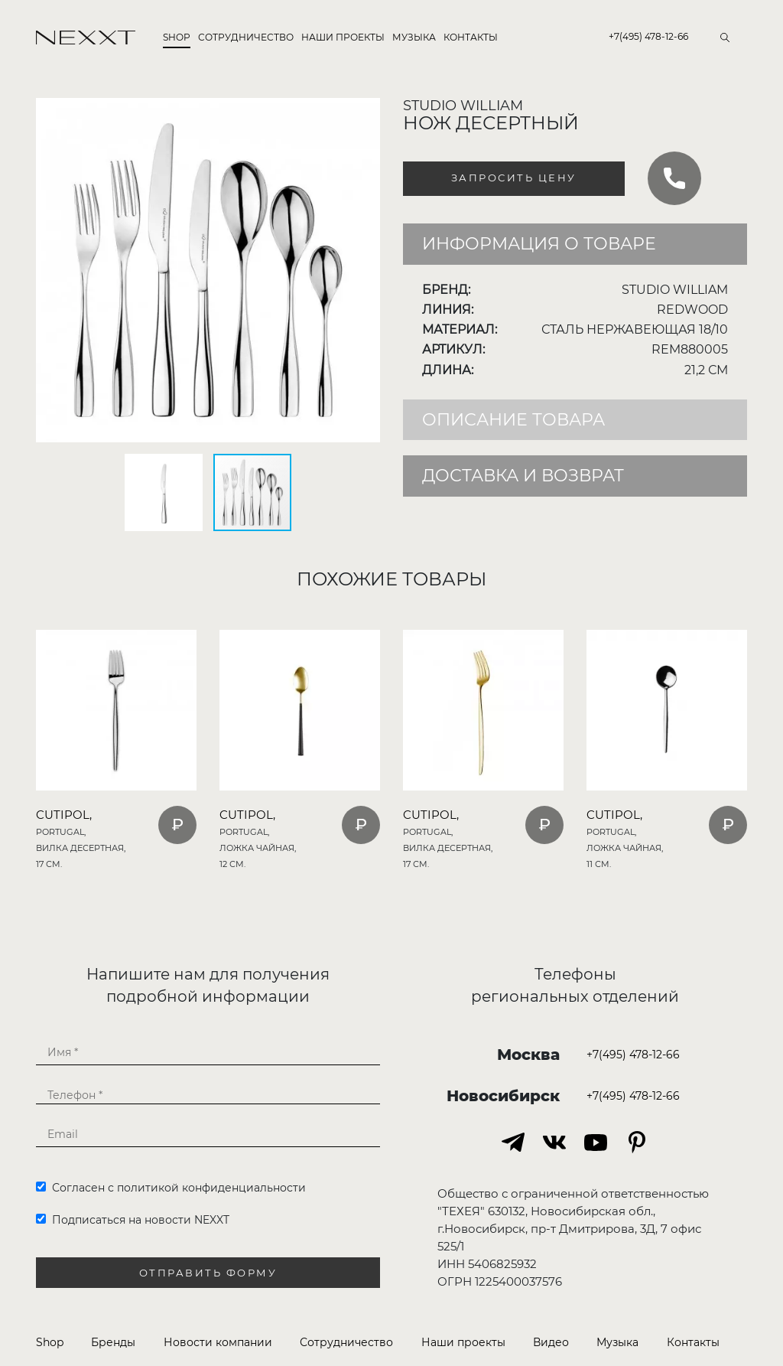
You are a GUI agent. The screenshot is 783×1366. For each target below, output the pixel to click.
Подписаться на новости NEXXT (132, 1220)
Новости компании (218, 1342)
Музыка (414, 37)
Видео (551, 1342)
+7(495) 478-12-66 (648, 36)
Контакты (470, 37)
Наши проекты (343, 37)
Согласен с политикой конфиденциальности (171, 1188)
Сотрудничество (246, 37)
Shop (176, 37)
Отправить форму (208, 1273)
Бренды (113, 1342)
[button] (366, 111)
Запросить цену (514, 178)
